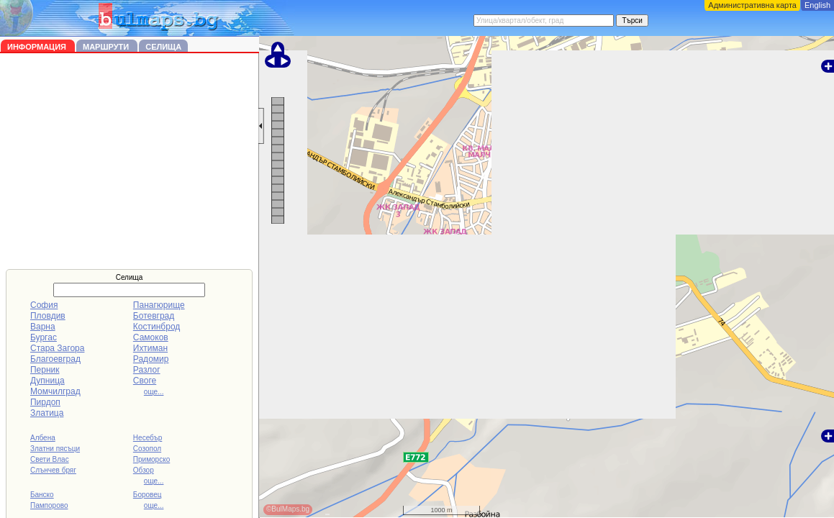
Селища (163, 46)
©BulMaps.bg (287, 509)
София (44, 305)
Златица (46, 413)
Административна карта (752, 5)
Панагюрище (159, 305)
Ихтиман (150, 348)
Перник (45, 370)
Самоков (150, 337)
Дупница (47, 381)
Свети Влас (49, 459)
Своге (144, 381)
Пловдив (47, 316)
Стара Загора (57, 348)
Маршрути (107, 46)
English (817, 5)
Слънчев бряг (53, 470)
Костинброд (156, 327)
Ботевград (153, 316)
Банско (42, 495)
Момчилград (55, 391)
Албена (42, 438)
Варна (42, 327)
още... (154, 392)
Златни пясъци (55, 449)
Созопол (147, 449)
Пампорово (49, 505)
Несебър (147, 438)
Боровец (147, 495)
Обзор (143, 470)
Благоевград (55, 359)
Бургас (43, 337)
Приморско (151, 459)
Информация (37, 46)
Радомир (151, 359)
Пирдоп (45, 402)
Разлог (146, 370)
